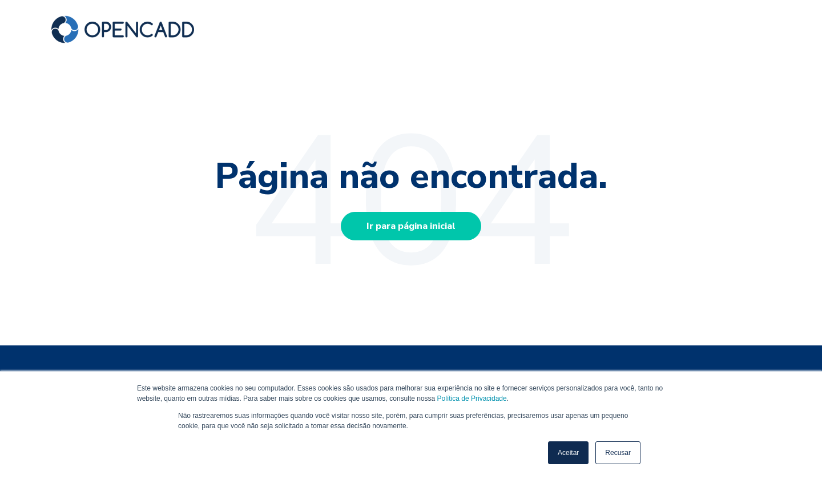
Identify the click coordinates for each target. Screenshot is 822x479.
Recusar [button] (618, 453)
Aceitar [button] (568, 453)
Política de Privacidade (472, 398)
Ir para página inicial (411, 226)
